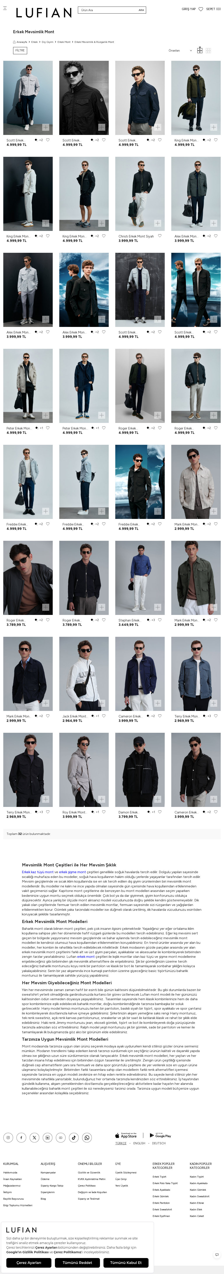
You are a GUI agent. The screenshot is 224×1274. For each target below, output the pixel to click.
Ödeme (45, 1179)
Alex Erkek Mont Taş (18, 332)
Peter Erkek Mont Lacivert (75, 428)
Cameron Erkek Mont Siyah (186, 812)
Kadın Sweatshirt (199, 1196)
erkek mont (86, 957)
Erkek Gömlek (161, 1196)
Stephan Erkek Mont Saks (129, 620)
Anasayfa (20, 42)
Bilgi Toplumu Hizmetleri (17, 1205)
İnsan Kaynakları (12, 1179)
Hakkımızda (10, 1172)
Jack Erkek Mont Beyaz (74, 716)
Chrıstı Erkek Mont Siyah (136, 236)
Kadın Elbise (197, 1202)
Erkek (34, 42)
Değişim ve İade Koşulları (92, 1192)
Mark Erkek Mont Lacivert (19, 716)
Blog (43, 1198)
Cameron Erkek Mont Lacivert (130, 716)
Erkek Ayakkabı (161, 1189)
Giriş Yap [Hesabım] (189, 9)
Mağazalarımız (12, 1185)
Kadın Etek (196, 1209)
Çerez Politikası (87, 1185)
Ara (141, 10)
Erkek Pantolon (161, 1202)
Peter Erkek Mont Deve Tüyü (19, 428)
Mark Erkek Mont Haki (187, 620)
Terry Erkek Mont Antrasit (187, 716)
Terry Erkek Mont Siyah (19, 812)
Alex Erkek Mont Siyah (74, 332)
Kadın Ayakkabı (199, 1183)
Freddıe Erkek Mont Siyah (128, 524)
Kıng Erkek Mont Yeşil (186, 140)
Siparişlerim (48, 1192)
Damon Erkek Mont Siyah (128, 812)
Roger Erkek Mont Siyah (183, 428)
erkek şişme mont (72, 872)
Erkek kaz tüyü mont (38, 872)
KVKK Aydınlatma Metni (91, 1179)
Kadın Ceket (197, 1216)
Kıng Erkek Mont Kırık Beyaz (18, 236)
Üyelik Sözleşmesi (125, 1172)
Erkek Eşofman (161, 1216)
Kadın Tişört (197, 1176)
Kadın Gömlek (198, 1189)
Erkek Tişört (159, 1176)
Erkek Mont (64, 42)
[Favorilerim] (201, 9)
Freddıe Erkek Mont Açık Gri (17, 524)
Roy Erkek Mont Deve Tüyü (74, 812)
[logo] (43, 13)
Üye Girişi (121, 1179)
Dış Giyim (47, 42)
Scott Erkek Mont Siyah (71, 140)
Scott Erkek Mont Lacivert (129, 140)
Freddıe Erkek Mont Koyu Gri (73, 524)
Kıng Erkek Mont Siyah (74, 236)
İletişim (7, 1192)
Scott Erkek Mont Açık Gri (17, 140)
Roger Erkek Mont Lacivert (73, 620)
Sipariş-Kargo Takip (52, 1185)
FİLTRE (20, 50)
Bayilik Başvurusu (13, 1198)
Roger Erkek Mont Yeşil (127, 428)
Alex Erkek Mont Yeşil (186, 236)
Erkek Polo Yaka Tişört (165, 1183)
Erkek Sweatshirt (162, 1209)
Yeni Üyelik (121, 1185)
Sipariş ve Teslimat (89, 1198)
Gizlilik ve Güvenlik (89, 1172)
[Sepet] (213, 9)
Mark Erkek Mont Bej (187, 524)
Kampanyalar (48, 1172)
